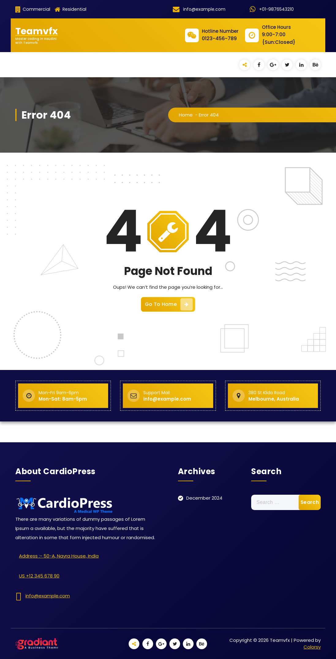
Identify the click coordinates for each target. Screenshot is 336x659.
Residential (70, 9)
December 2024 (204, 498)
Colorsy (312, 647)
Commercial (32, 9)
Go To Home (169, 304)
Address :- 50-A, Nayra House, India (59, 556)
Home (186, 115)
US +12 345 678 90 (39, 576)
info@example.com (47, 595)
